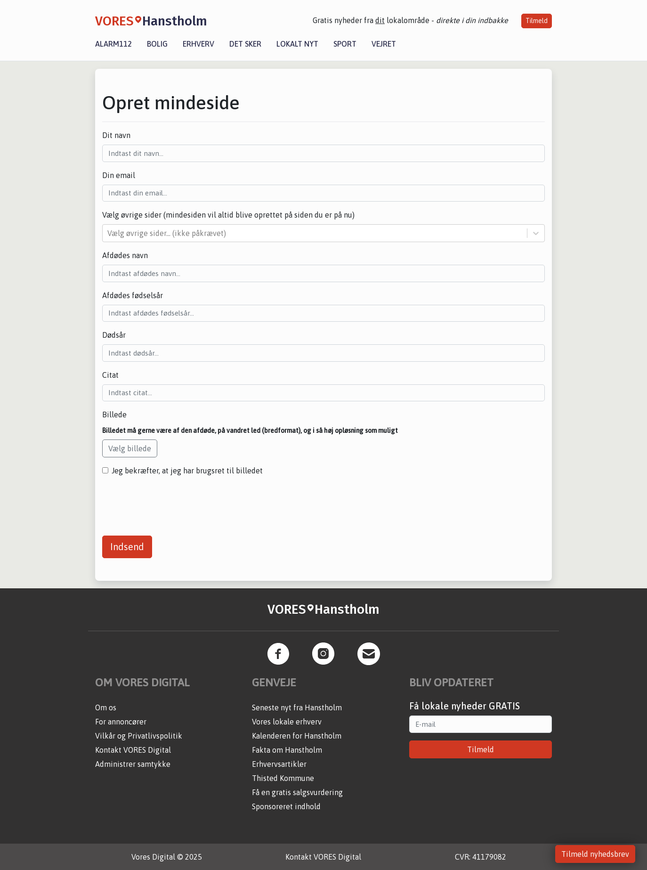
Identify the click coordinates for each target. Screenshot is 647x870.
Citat (110, 375)
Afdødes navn (125, 255)
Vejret (384, 44)
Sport (344, 44)
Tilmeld (537, 20)
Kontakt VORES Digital (133, 750)
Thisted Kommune (283, 778)
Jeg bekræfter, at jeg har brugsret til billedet (187, 470)
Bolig (157, 44)
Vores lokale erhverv (287, 721)
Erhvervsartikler (279, 764)
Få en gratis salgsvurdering (297, 792)
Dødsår (114, 335)
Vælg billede (129, 448)
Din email (118, 175)
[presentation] (173, 502)
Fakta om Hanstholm (287, 750)
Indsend (127, 546)
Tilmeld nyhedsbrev (595, 854)
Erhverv (198, 44)
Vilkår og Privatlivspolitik (138, 736)
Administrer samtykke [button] (132, 764)
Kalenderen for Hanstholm (296, 736)
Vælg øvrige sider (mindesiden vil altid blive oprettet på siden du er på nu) (228, 215)
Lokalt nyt (297, 44)
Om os (105, 707)
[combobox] (108, 233)
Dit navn (116, 135)
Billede (114, 414)
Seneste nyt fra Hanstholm (297, 707)
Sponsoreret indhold (286, 806)
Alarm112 (113, 44)
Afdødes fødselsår (132, 295)
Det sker (245, 44)
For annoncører (120, 721)
